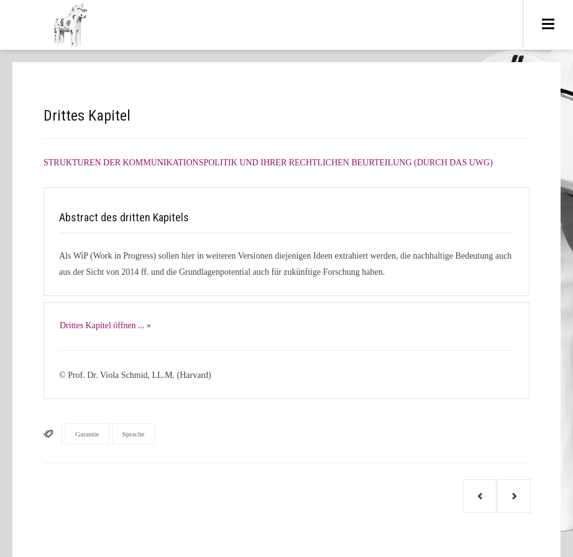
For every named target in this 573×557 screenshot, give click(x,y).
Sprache (133, 434)
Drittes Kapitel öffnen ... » (105, 325)
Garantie (87, 434)
